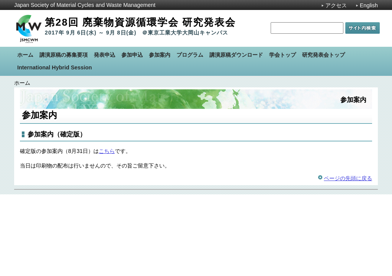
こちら (107, 151)
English (369, 5)
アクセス (336, 5)
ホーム (22, 83)
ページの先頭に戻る (348, 178)
